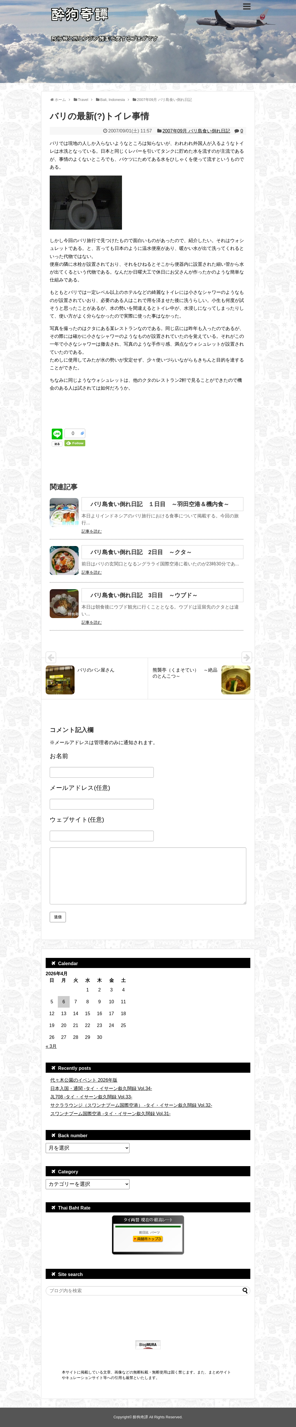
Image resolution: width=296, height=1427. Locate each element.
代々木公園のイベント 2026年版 (83, 1080)
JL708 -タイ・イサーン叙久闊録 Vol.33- (91, 1096)
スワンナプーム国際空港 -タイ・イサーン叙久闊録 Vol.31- (110, 1113)
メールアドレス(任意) (80, 787)
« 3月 (51, 1046)
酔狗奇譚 (140, 1417)
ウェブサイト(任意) (77, 819)
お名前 (59, 756)
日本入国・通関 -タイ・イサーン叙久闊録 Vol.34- (101, 1088)
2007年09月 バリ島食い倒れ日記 (196, 130)
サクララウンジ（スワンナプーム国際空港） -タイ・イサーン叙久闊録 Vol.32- (131, 1105)
